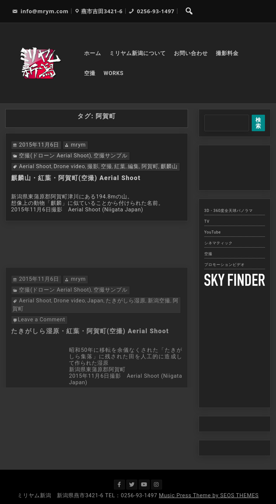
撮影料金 (227, 53)
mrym (78, 144)
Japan (95, 333)
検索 (258, 123)
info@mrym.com (40, 11)
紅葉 (120, 166)
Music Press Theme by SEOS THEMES (209, 495)
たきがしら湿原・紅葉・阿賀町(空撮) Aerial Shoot (90, 363)
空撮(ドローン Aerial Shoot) (55, 155)
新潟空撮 (159, 333)
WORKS (113, 73)
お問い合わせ (191, 53)
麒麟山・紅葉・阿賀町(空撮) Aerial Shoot (76, 178)
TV (206, 221)
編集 (133, 166)
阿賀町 (150, 166)
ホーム (92, 53)
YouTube (212, 232)
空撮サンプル (110, 155)
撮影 (93, 166)
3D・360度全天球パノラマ (228, 210)
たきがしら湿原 (125, 333)
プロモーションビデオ (224, 264)
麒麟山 (169, 166)
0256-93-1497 (151, 11)
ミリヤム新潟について (137, 53)
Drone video (69, 166)
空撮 (89, 73)
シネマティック (218, 243)
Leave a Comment (41, 352)
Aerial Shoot (35, 166)
